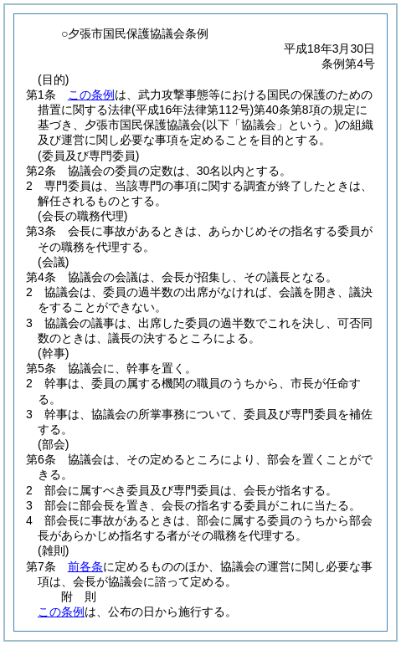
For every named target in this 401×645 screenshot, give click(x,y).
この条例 (91, 94)
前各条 (85, 566)
